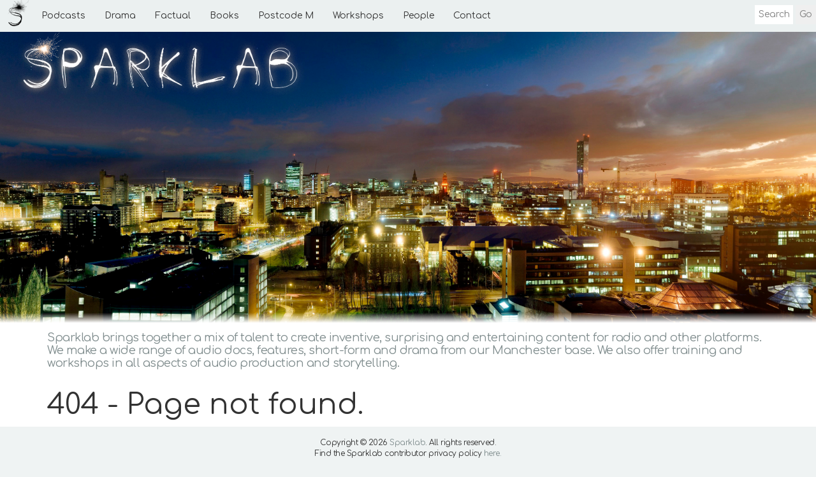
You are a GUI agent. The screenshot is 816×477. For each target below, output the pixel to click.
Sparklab (407, 442)
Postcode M (286, 15)
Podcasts (63, 15)
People (418, 15)
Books (224, 15)
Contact (472, 15)
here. (493, 453)
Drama (120, 15)
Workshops (358, 15)
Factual (173, 15)
